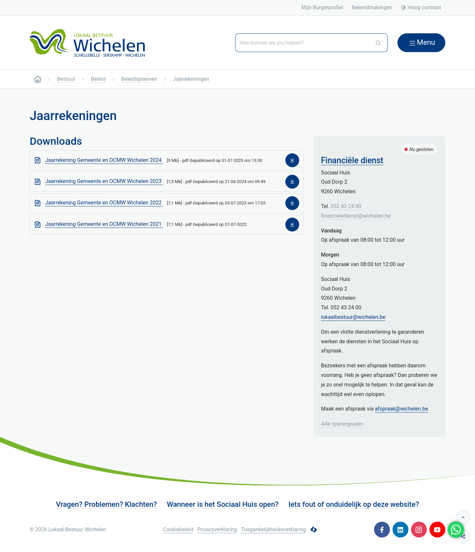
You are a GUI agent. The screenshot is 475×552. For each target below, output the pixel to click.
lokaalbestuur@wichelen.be (353, 317)
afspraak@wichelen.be (401, 409)
